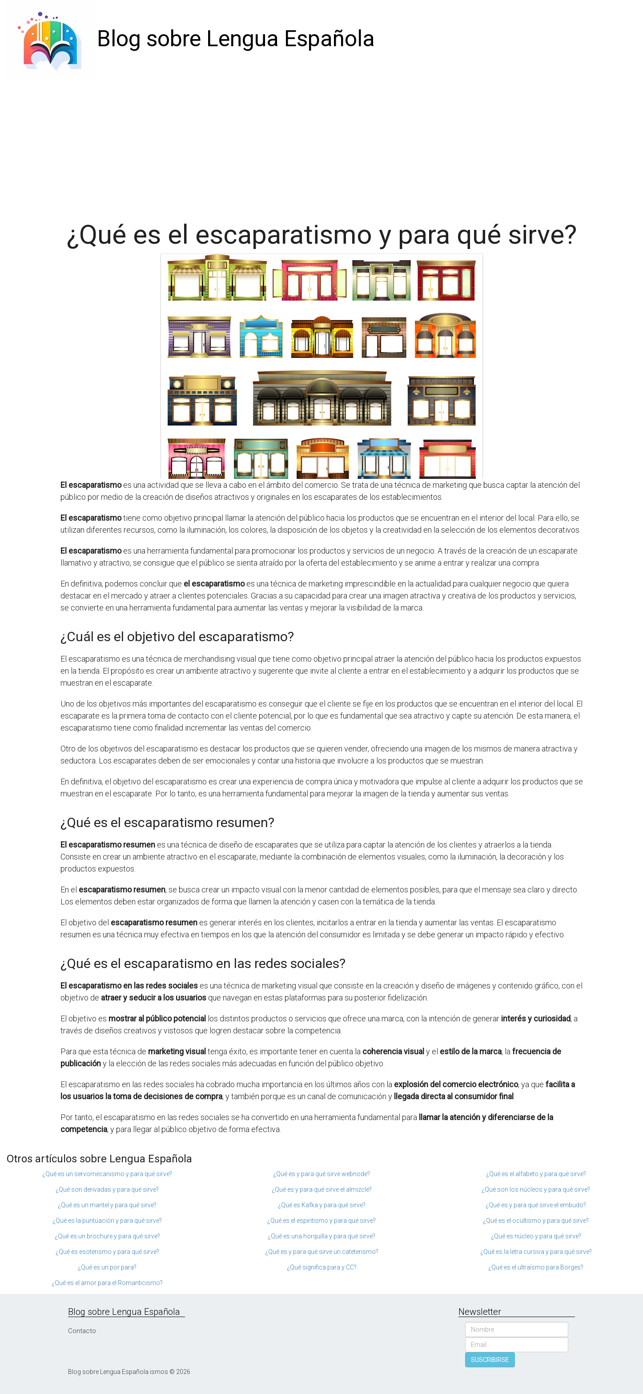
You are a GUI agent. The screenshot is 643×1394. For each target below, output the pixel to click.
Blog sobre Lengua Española (236, 39)
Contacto (82, 1331)
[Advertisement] (321, 144)
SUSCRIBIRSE (490, 1359)
